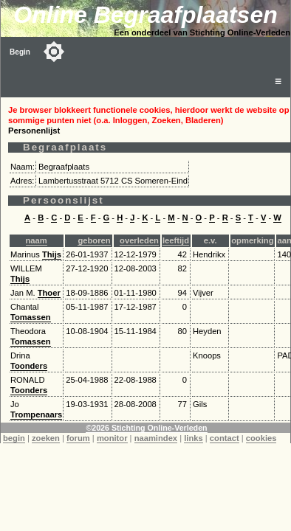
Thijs (51, 254)
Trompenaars (36, 414)
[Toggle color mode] (54, 51)
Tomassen (30, 317)
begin (14, 438)
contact (224, 438)
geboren (94, 240)
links (193, 438)
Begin (20, 52)
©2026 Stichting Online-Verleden (146, 427)
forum (78, 438)
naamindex (155, 438)
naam (36, 240)
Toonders (28, 365)
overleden (139, 240)
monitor (112, 438)
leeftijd (175, 240)
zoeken (46, 438)
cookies (261, 438)
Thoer (49, 292)
